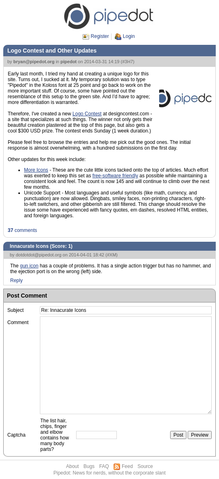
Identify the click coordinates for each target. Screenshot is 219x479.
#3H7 (127, 61)
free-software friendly (115, 176)
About (72, 466)
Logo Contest (86, 114)
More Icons (36, 170)
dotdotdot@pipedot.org (38, 254)
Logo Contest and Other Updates (51, 50)
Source (145, 466)
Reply (16, 280)
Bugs (88, 466)
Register (100, 36)
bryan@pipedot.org (34, 61)
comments (22, 230)
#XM (111, 254)
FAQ (104, 466)
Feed (127, 466)
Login (129, 36)
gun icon (29, 266)
